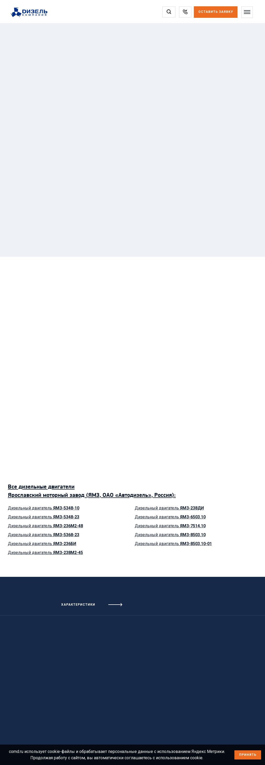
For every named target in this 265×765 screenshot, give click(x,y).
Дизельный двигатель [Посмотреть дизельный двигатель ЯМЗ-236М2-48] (45, 525)
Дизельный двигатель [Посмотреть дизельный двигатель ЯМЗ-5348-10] (43, 508)
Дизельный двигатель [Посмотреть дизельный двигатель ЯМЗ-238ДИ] (169, 508)
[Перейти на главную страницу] (32, 12)
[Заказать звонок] (184, 12)
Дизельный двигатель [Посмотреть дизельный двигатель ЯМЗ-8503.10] (170, 534)
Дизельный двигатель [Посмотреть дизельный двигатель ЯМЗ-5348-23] (43, 516)
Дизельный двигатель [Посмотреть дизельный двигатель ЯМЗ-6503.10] (170, 516)
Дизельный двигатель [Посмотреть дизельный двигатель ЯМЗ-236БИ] (42, 543)
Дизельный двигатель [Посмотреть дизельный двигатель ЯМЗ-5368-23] (43, 534)
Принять (247, 755)
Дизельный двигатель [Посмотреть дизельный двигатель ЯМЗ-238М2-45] (45, 552)
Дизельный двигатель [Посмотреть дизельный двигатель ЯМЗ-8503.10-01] (173, 543)
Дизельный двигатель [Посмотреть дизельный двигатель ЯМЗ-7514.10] (170, 525)
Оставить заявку (215, 12)
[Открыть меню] (246, 12)
